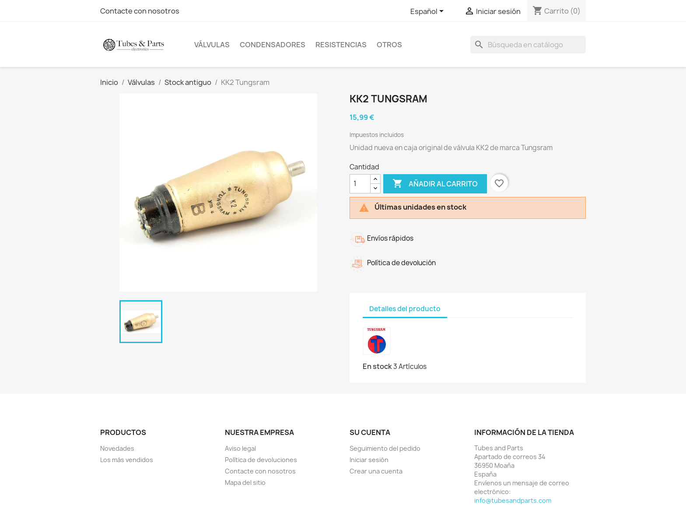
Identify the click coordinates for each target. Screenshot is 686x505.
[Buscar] (528, 44)
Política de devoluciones (261, 460)
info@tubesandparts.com (512, 500)
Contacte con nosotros (139, 11)
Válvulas (212, 44)
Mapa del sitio (245, 482)
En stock (377, 366)
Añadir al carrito (435, 183)
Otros (389, 44)
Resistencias (341, 44)
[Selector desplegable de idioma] (428, 12)
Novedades (117, 448)
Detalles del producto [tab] (405, 308)
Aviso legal (240, 448)
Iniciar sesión (369, 460)
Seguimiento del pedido (385, 448)
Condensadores (272, 44)
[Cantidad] (360, 183)
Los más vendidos (126, 460)
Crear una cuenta (376, 471)
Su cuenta (370, 432)
